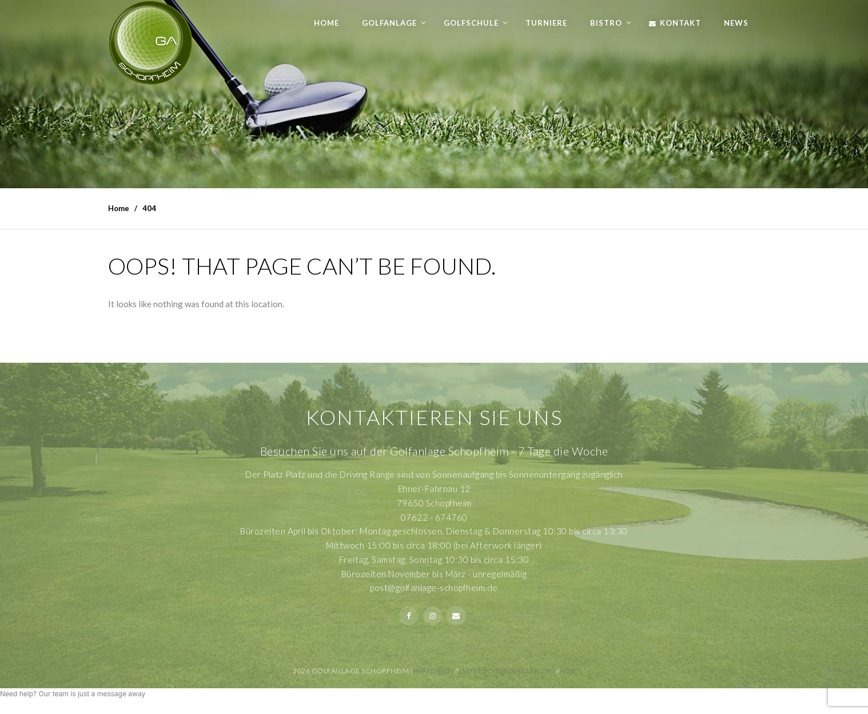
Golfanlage (389, 22)
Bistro (606, 22)
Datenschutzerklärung (507, 671)
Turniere (546, 22)
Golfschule (471, 22)
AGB (568, 671)
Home (326, 22)
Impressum (434, 671)
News (736, 22)
